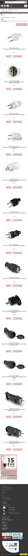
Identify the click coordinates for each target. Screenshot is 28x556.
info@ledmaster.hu (11, 507)
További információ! (15, 554)
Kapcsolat (3, 492)
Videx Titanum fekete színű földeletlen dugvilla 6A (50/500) (14, 212)
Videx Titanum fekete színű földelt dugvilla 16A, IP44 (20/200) (14, 278)
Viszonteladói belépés (23, 0)
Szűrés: (2, 19)
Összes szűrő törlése (22, 24)
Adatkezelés (4, 486)
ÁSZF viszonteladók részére (7, 489)
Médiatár (4, 501)
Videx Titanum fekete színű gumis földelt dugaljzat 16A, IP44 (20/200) (14, 377)
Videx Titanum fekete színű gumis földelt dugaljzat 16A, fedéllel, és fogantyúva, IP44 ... (14, 344)
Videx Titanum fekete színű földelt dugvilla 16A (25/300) (14, 245)
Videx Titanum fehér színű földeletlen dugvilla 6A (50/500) (14, 49)
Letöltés (3, 495)
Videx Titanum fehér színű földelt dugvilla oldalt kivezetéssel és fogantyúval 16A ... (14, 181)
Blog (2, 494)
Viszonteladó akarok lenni (6, 499)
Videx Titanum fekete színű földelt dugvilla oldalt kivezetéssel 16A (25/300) (14, 312)
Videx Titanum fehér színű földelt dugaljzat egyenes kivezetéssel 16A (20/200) (14, 82)
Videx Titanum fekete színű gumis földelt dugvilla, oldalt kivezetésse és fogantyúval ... (14, 410)
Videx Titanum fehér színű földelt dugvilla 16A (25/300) (14, 114)
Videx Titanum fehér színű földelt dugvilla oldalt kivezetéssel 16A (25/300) (14, 148)
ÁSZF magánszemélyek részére (7, 487)
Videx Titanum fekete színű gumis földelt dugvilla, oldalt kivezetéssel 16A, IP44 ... (14, 443)
